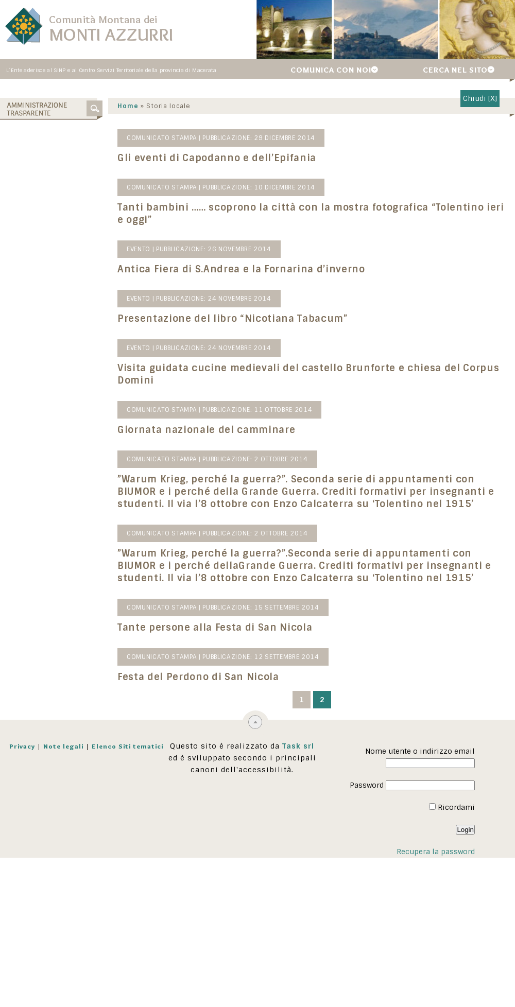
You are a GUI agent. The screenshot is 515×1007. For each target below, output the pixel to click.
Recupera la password (436, 852)
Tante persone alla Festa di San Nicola (209, 628)
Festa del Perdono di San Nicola (193, 677)
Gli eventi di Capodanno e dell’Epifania (211, 158)
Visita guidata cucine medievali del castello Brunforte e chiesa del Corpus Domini (303, 374)
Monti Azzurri (111, 34)
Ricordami (452, 807)
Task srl (298, 746)
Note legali (63, 746)
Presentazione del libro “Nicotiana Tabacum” (227, 319)
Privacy (22, 746)
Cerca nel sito (455, 70)
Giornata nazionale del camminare (201, 430)
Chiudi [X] (480, 98)
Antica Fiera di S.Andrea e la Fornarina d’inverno (236, 270)
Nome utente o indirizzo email (420, 751)
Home (122, 106)
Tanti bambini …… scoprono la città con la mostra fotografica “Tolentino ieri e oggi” (305, 214)
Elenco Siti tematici (127, 746)
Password (367, 785)
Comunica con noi (330, 70)
